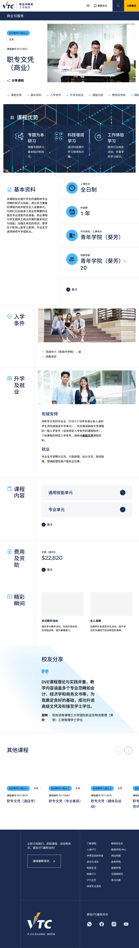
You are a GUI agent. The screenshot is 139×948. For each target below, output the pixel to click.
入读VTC (91, 849)
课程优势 (14, 95)
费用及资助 (117, 95)
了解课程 (91, 843)
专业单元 (56, 509)
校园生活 (91, 868)
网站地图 (116, 855)
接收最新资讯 (44, 861)
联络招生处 (117, 843)
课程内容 (95, 95)
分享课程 (15, 81)
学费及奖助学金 (95, 855)
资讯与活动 (93, 861)
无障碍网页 (117, 874)
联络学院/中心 (118, 849)
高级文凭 (87, 435)
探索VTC (91, 874)
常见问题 (116, 880)
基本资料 (33, 95)
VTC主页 (91, 880)
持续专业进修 (94, 886)
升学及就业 (75, 95)
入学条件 (53, 95)
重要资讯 (100, 5)
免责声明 (116, 861)
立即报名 (131, 5)
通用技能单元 (60, 492)
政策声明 (116, 868)
